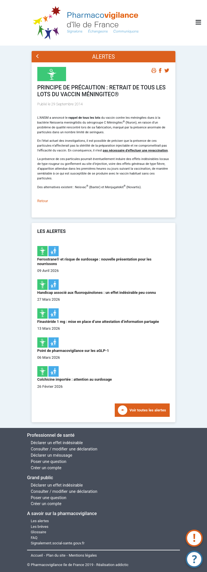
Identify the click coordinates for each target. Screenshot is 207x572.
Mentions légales (83, 555)
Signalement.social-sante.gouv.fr (58, 543)
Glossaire (38, 532)
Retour (42, 201)
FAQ (34, 538)
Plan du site (55, 555)
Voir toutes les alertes (148, 410)
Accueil (37, 555)
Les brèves (39, 526)
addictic (121, 565)
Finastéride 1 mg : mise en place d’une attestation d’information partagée (98, 321)
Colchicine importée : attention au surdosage (74, 379)
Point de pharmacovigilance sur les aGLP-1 (73, 350)
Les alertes (40, 521)
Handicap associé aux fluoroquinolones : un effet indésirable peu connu (96, 292)
